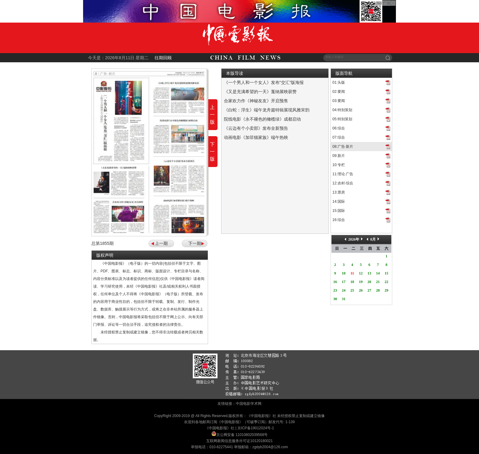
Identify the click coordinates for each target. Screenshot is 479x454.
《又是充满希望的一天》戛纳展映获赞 (260, 91)
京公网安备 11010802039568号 (242, 435)
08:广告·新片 (342, 146)
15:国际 (338, 211)
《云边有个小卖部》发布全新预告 (256, 128)
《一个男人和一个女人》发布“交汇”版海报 (264, 82)
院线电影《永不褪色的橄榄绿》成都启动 (262, 119)
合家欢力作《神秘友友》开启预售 (256, 100)
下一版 (212, 152)
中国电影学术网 (248, 403)
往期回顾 (163, 57)
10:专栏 (338, 165)
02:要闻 (338, 91)
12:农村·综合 (342, 183)
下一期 (194, 243)
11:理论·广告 (342, 174)
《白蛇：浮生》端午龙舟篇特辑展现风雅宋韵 (266, 109)
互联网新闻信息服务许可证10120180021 (239, 441)
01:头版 (338, 82)
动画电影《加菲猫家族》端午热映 (256, 137)
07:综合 (338, 137)
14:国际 (338, 201)
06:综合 (338, 128)
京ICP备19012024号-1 (255, 428)
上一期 (161, 243)
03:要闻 (338, 101)
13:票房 (338, 192)
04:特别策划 (342, 110)
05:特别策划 (342, 119)
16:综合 (338, 220)
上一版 (212, 115)
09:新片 (338, 156)
